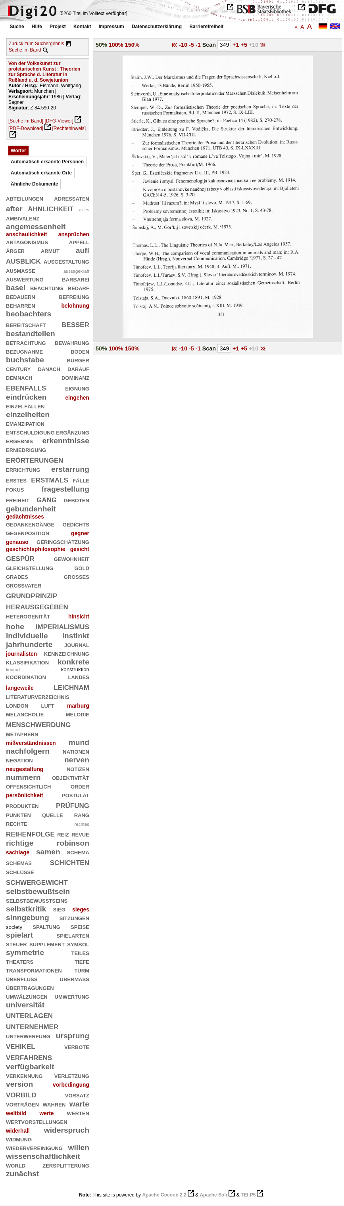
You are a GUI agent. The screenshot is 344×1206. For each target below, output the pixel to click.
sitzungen (74, 917)
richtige (19, 843)
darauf (78, 368)
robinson (73, 843)
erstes (16, 480)
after (14, 209)
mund (79, 742)
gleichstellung (29, 567)
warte (79, 1104)
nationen (76, 751)
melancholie (25, 714)
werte (46, 1113)
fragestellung (65, 489)
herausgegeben (37, 606)
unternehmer (32, 1025)
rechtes (82, 824)
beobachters (28, 314)
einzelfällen (25, 406)
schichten (69, 861)
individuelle (27, 636)
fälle (81, 480)
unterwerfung (28, 1036)
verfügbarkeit (30, 1066)
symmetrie (25, 952)
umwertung (72, 996)
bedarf (78, 287)
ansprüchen (73, 234)
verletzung (71, 1075)
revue (80, 834)
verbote (76, 1046)
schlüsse (20, 871)
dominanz (75, 377)
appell (79, 241)
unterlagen (29, 1014)
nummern (23, 777)
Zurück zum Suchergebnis (36, 43)
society (14, 927)
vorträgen (22, 1104)
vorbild (21, 1094)
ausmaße (20, 270)
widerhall (18, 1131)
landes (78, 676)
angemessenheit (35, 226)
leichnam (71, 686)
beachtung (46, 287)
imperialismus (62, 625)
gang (47, 499)
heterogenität (28, 616)
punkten (18, 814)
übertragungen (30, 987)
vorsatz (77, 1095)
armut (50, 250)
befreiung (74, 296)
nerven (76, 760)
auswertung (25, 279)
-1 (199, 45)
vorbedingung (71, 1085)
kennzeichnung (66, 653)
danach (49, 368)
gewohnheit (71, 558)
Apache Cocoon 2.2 (164, 1195)
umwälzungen (27, 996)
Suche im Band (25, 50)
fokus (15, 489)
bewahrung (72, 342)
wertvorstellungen (36, 1121)
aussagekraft (76, 271)
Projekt (58, 26)
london (17, 705)
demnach (19, 377)
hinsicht (78, 616)
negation (19, 760)
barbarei (75, 279)
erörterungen (34, 459)
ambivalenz (22, 218)
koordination (26, 676)
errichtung (23, 469)
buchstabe (25, 360)
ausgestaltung (66, 261)
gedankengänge (30, 524)
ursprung (72, 1036)
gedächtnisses (25, 516)
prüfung (72, 804)
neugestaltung (24, 769)
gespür (20, 557)
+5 (245, 45)
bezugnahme (24, 351)
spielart (19, 935)
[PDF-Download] (25, 128)
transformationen (34, 970)
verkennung (24, 1075)
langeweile (20, 688)
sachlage (17, 852)
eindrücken (26, 397)
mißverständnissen (31, 743)
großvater (23, 585)
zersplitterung (65, 1165)
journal (76, 644)
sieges (80, 909)
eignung (77, 388)
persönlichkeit (24, 795)
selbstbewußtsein (38, 891)
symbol (78, 944)
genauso (17, 542)
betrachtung (26, 342)
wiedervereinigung (34, 1147)
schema (78, 852)
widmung (19, 1139)
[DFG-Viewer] (58, 121)
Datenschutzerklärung (157, 26)
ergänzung (72, 432)
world (15, 1165)
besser (75, 323)
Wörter (18, 150)
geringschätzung (63, 541)
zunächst (22, 1174)
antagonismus (27, 241)
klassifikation (27, 662)
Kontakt (82, 26)
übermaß (74, 978)
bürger (78, 360)
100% (116, 45)
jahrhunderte (29, 644)
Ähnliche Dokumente (34, 184)
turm (81, 970)
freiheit (17, 500)
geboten (76, 500)
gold (81, 567)
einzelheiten (28, 414)
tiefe (82, 961)
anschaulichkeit (26, 234)
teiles (80, 952)
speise (80, 926)
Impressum (111, 26)
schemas (19, 862)
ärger (15, 250)
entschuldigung (30, 432)
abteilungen (24, 198)
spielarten (73, 935)
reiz (63, 834)
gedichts (76, 524)
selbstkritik (26, 909)
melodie (77, 714)
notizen (78, 768)
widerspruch (66, 1130)
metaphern (22, 733)
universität (25, 1005)
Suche (17, 26)
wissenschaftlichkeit (43, 1156)
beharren (20, 305)
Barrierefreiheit (206, 26)
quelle (52, 814)
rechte (16, 823)
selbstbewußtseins (36, 900)
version (19, 1084)
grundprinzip (31, 595)
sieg (59, 909)
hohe (15, 626)
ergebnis (19, 440)
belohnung (75, 305)
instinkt (75, 636)
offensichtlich (28, 786)
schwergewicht (37, 881)
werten (78, 1112)
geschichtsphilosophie (35, 549)
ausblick (23, 260)
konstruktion (75, 669)
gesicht (79, 549)
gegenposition (27, 532)
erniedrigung (26, 449)
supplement (47, 944)
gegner (80, 533)
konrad (13, 669)
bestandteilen (30, 333)
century (18, 368)
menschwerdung (38, 723)
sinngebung (27, 917)
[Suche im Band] (25, 121)
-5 (192, 45)
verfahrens (29, 1056)
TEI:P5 (248, 1195)
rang (81, 814)
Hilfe (37, 26)
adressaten (71, 198)
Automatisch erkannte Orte (41, 173)
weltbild (16, 1113)
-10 (184, 45)
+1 (236, 45)
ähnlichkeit (50, 208)
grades (17, 576)
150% (132, 45)
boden (80, 351)
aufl (82, 250)
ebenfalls (26, 387)
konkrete (73, 662)
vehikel (20, 1045)
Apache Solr (213, 1195)
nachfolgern (28, 751)
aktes (84, 209)
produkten (22, 805)
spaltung (46, 926)
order (80, 786)
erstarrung (70, 469)
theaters (19, 961)
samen (48, 852)
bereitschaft (26, 324)
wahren (54, 1104)
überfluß (21, 978)
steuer (16, 944)
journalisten (21, 654)
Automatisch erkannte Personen (47, 162)
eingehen (77, 397)
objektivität (70, 777)
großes (76, 576)
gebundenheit (31, 509)
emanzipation (25, 423)
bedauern (20, 296)
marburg (78, 706)
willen (78, 1147)
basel (15, 287)
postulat (75, 795)
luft (47, 705)
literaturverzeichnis (37, 696)
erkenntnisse (65, 440)
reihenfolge (30, 833)
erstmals (49, 479)
